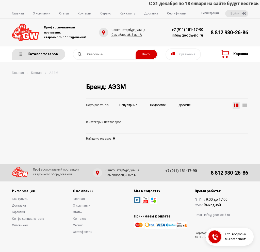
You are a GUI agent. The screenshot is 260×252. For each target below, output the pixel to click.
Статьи (64, 13)
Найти (146, 54)
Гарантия (18, 212)
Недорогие (158, 105)
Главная (18, 13)
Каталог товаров (38, 54)
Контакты (84, 13)
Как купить (127, 13)
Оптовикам (20, 225)
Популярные (128, 105)
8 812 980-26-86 (229, 32)
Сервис (105, 13)
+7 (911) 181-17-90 (187, 30)
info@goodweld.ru (187, 35)
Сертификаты (176, 13)
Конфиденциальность (28, 219)
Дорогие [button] (184, 105)
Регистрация (210, 13)
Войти (238, 13)
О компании (41, 13)
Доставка (151, 13)
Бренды (36, 73)
